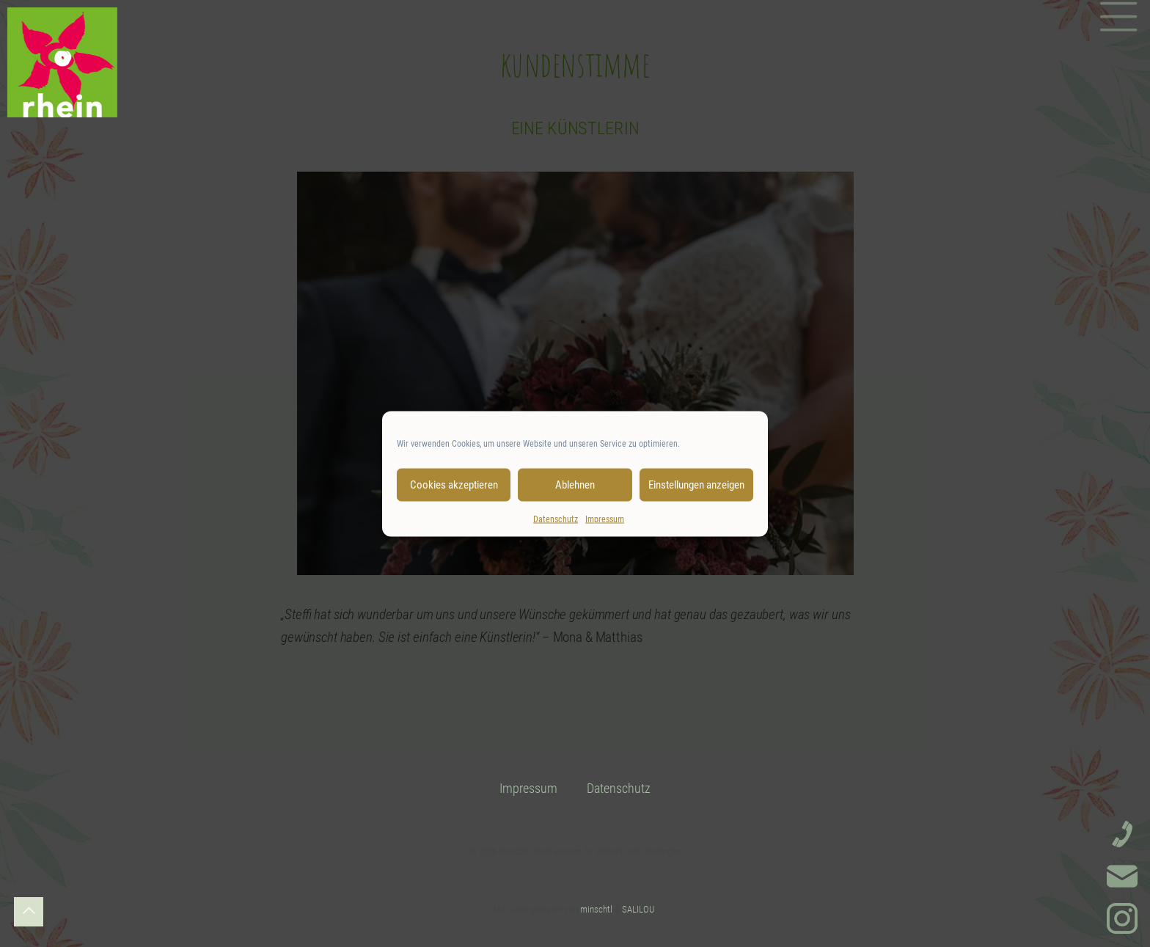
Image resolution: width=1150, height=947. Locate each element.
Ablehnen (575, 484)
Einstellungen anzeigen (696, 484)
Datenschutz (555, 518)
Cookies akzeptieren (454, 484)
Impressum (604, 518)
